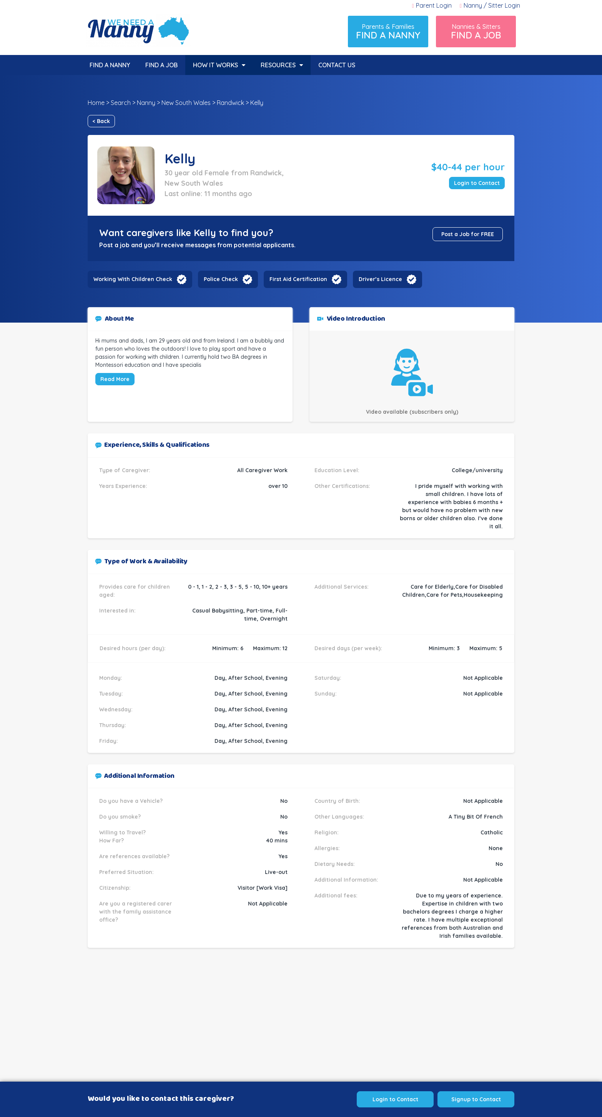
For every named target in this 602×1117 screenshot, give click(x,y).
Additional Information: (346, 879)
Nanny (146, 103)
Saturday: (327, 677)
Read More (115, 379)
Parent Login (432, 5)
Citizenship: (115, 887)
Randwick (230, 103)
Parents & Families (388, 32)
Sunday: (325, 693)
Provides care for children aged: (134, 590)
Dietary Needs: (334, 864)
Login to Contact (477, 183)
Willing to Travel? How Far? (122, 836)
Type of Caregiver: (124, 470)
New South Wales (186, 103)
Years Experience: (123, 486)
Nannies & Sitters (476, 32)
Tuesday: (111, 693)
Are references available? (134, 856)
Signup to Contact (476, 1099)
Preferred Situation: (126, 872)
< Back (101, 121)
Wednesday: (116, 709)
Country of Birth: (337, 800)
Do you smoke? (120, 816)
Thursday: (112, 725)
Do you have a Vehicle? (131, 800)
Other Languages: (339, 816)
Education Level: (336, 470)
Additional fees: (336, 895)
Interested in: (117, 610)
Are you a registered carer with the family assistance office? (135, 911)
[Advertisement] (301, 1028)
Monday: (110, 677)
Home (96, 103)
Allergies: (327, 848)
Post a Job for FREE (467, 234)
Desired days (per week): (348, 648)
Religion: (326, 832)
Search (121, 103)
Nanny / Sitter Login (490, 5)
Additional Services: (341, 586)
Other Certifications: (342, 486)
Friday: (108, 740)
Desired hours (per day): (133, 648)
